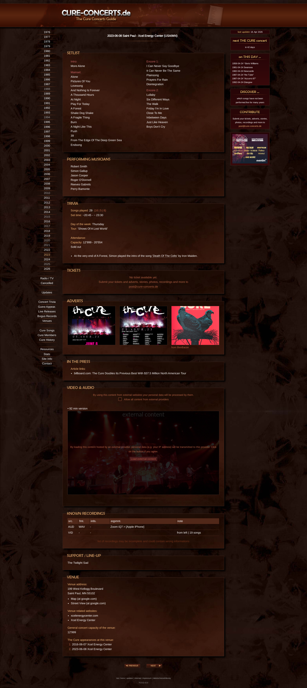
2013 (47, 207)
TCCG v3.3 (143, 683)
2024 (47, 259)
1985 (47, 74)
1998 (47, 136)
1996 (47, 126)
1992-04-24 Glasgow (242, 82)
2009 (47, 188)
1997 (47, 131)
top (117, 678)
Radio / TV (47, 278)
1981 (47, 55)
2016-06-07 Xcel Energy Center (92, 644)
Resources (47, 349)
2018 (47, 231)
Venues (47, 320)
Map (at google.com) (84, 598)
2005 (47, 169)
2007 (47, 178)
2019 (47, 235)
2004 (47, 164)
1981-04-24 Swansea (242, 67)
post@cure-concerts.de (143, 286)
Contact (47, 363)
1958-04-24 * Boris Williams (245, 63)
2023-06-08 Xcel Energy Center (92, 649)
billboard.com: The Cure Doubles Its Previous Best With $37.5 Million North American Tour (130, 373)
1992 (47, 107)
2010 (47, 193)
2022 (47, 249)
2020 (47, 240)
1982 (47, 60)
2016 (47, 221)
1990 (47, 98)
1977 (47, 36)
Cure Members (47, 335)
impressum (147, 678)
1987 (47, 84)
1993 (47, 112)
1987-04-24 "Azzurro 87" (244, 78)
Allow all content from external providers (143, 399)
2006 (47, 174)
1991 (47, 103)
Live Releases (47, 311)
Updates (47, 292)
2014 (47, 212)
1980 (47, 51)
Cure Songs (47, 330)
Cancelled (47, 283)
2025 (47, 264)
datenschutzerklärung (162, 678)
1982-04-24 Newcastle (243, 71)
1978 (47, 41)
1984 (47, 69)
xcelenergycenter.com (84, 615)
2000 (47, 145)
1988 (47, 88)
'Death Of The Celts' (164, 255)
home (122, 678)
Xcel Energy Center (83, 620)
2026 (47, 268)
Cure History (47, 339)
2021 (47, 245)
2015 (47, 216)
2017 (47, 226)
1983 (47, 65)
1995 (47, 122)
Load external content (143, 458)
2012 (47, 202)
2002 (47, 155)
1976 (47, 32)
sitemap (138, 678)
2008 (47, 183)
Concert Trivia (47, 301)
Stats (47, 354)
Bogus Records (47, 316)
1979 (47, 46)
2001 (47, 150)
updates (129, 678)
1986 (47, 79)
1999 (47, 140)
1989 (47, 93)
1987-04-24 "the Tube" (243, 75)
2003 (47, 159)
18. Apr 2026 (250, 32)
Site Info (47, 358)
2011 (47, 197)
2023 (47, 254)
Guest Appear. (47, 306)
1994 (47, 117)
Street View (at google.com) (88, 603)
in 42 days (250, 47)
